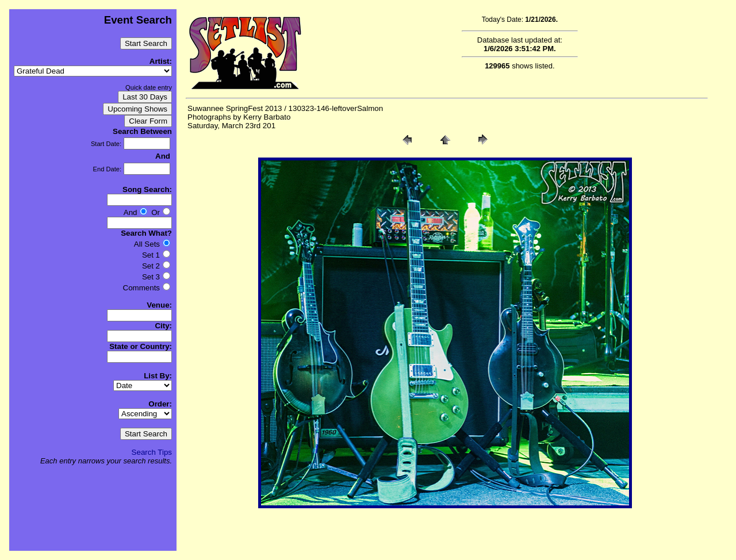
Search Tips (152, 452)
